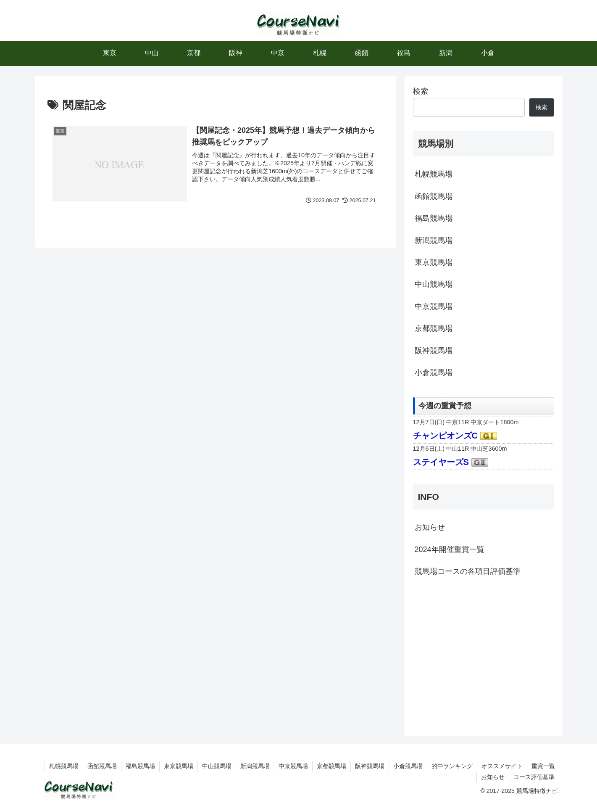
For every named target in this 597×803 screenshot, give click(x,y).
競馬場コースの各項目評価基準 (468, 571)
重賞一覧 (543, 766)
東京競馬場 (433, 262)
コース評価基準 (534, 777)
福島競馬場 (433, 218)
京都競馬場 (433, 328)
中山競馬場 (433, 284)
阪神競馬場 (433, 350)
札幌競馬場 (433, 174)
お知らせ (430, 527)
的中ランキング (452, 766)
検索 (420, 91)
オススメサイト (502, 766)
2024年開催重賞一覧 (449, 549)
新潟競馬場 (433, 240)
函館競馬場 (433, 196)
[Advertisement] (483, 655)
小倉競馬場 (433, 372)
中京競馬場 (433, 306)
